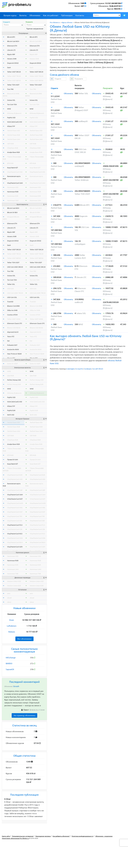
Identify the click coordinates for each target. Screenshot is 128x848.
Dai (8, 341)
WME (9, 371)
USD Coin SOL (12, 297)
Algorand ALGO (12, 332)
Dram (11, 620)
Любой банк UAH (13, 139)
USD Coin (10, 288)
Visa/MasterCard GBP (14, 490)
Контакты (79, 15)
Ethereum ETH (12, 46)
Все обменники (24, 639)
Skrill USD (10, 415)
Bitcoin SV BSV (12, 212)
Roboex (11, 632)
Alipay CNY (11, 126)
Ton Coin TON (12, 104)
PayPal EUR (11, 410)
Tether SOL (11, 284)
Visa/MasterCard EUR (14, 475)
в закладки (70, 369)
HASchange (11, 657)
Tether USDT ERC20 (14, 72)
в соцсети (79, 369)
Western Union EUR (14, 585)
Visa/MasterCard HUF (14, 512)
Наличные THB (12, 573)
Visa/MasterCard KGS (14, 533)
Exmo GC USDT (12, 363)
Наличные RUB (12, 191)
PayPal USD (11, 117)
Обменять (68, 93)
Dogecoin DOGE (13, 63)
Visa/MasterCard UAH (15, 183)
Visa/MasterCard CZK (14, 529)
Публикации (67, 15)
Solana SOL (11, 100)
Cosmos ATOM (12, 315)
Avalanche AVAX (13, 349)
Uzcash (16, 686)
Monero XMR (11, 59)
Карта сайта (6, 836)
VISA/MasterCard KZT (15, 499)
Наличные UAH (13, 200)
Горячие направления (34, 29)
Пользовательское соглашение (22, 836)
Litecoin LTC (11, 50)
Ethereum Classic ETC (14, 323)
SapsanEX (10, 669)
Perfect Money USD (14, 380)
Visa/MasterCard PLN (14, 525)
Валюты (23, 15)
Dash (9, 67)
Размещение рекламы (43, 836)
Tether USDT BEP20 (14, 80)
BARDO (9, 663)
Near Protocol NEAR (14, 354)
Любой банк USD (13, 130)
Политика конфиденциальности (82, 836)
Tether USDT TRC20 (14, 76)
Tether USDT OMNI (13, 319)
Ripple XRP (11, 54)
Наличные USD (12, 187)
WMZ (9, 109)
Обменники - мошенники (103, 836)
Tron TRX (10, 89)
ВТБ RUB (10, 163)
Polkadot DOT (12, 345)
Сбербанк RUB (12, 148)
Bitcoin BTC (11, 37)
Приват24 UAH (12, 459)
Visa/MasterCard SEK (14, 521)
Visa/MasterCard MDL (15, 507)
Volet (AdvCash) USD (14, 122)
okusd (9, 598)
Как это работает (50, 15)
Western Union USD (14, 581)
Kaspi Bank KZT (12, 167)
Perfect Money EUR (14, 384)
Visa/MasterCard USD (14, 172)
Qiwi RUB (10, 375)
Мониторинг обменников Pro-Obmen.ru (15, 838)
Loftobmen (11, 626)
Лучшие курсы (9, 15)
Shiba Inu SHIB (12, 310)
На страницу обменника (24, 715)
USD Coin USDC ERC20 (15, 267)
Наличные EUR (12, 196)
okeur (9, 602)
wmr (8, 593)
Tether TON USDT (13, 85)
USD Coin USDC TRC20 (15, 293)
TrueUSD (10, 301)
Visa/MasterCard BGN (15, 542)
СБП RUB (10, 143)
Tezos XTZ (10, 336)
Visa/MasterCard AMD (15, 503)
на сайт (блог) (98, 369)
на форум (87, 369)
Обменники (34, 15)
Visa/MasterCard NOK (15, 538)
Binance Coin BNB (13, 306)
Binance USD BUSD (13, 328)
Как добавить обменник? (61, 836)
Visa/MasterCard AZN (14, 547)
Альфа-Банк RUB (13, 152)
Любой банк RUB (13, 135)
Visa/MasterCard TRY (14, 516)
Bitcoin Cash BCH (13, 41)
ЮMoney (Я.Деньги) (14, 113)
